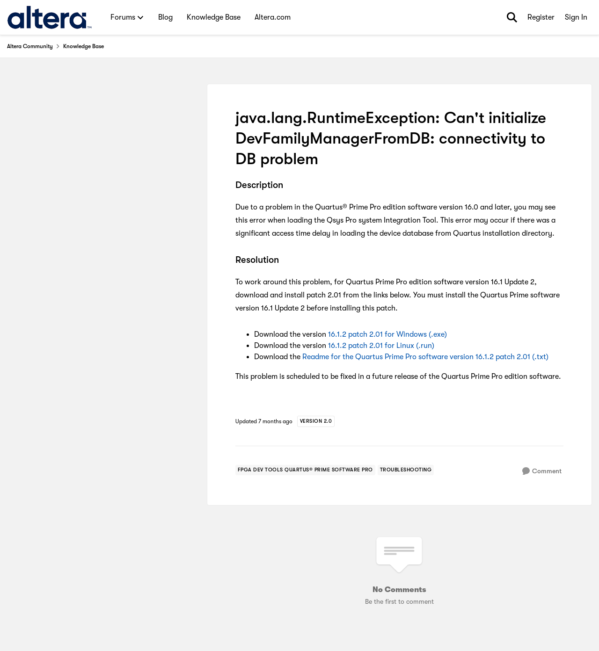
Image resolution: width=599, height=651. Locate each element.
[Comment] (541, 471)
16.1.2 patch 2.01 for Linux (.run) (381, 345)
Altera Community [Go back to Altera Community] (30, 46)
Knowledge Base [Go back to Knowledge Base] (83, 46)
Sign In (576, 17)
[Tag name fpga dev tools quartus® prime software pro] (305, 470)
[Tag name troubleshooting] (406, 470)
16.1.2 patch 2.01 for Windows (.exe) (387, 334)
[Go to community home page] (49, 17)
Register (541, 17)
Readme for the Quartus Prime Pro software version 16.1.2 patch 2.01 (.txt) (425, 357)
